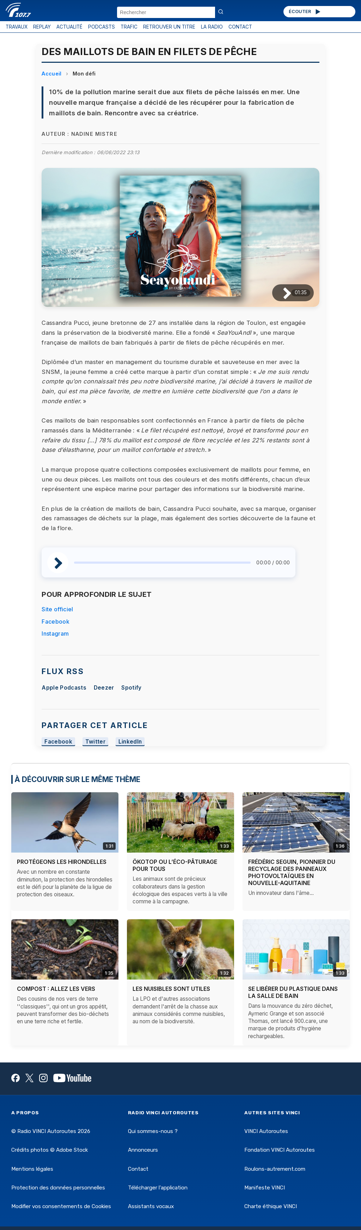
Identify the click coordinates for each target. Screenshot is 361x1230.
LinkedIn (130, 741)
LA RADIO (212, 27)
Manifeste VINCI (264, 1187)
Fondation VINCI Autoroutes (279, 1150)
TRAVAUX (16, 27)
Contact (138, 1169)
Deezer (104, 687)
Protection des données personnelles (58, 1187)
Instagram (55, 633)
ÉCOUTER (305, 12)
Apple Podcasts (64, 687)
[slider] (162, 563)
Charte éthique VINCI (270, 1206)
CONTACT (240, 27)
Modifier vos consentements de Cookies (61, 1206)
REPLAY (42, 27)
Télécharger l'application (158, 1187)
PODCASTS (101, 27)
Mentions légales (32, 1169)
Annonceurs (143, 1150)
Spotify (131, 687)
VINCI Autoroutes (266, 1131)
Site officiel (57, 609)
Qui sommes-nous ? (153, 1131)
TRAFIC (129, 27)
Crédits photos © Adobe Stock (49, 1150)
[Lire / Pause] (281, 293)
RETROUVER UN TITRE (169, 27)
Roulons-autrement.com (274, 1169)
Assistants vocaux (151, 1206)
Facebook (55, 621)
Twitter (95, 741)
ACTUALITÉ (69, 27)
